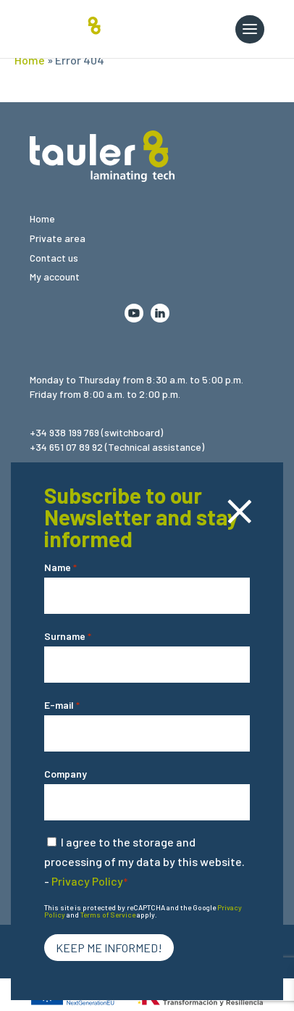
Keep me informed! (109, 947)
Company (65, 773)
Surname (67, 636)
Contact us (54, 257)
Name (60, 568)
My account (55, 276)
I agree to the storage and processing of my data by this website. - (144, 861)
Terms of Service (107, 914)
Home (29, 60)
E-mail (62, 705)
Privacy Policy (87, 881)
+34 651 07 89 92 (66, 447)
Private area (57, 238)
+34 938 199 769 (64, 432)
